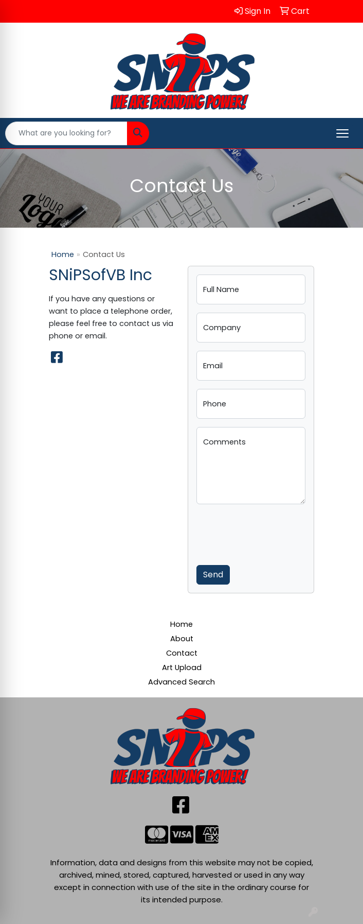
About (181, 639)
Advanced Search (181, 682)
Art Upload (182, 667)
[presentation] (274, 532)
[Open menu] (342, 133)
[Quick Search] (66, 133)
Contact (181, 653)
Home (62, 254)
